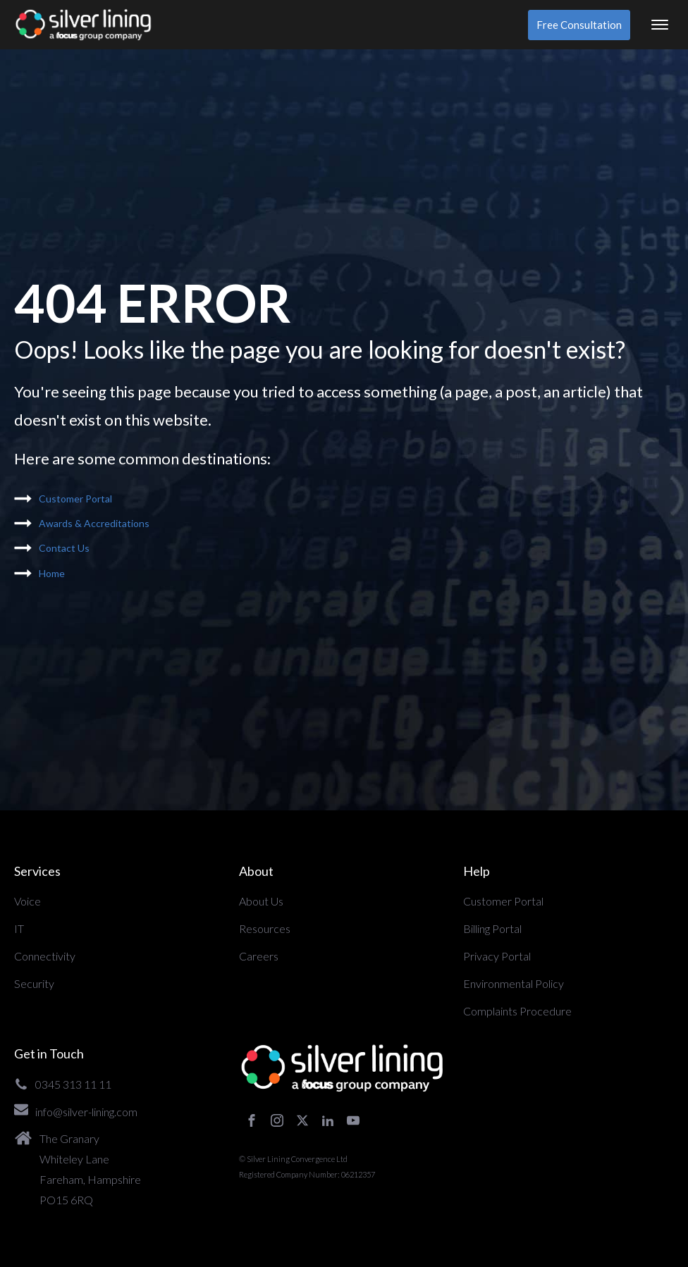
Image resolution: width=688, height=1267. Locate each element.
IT (19, 928)
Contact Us (64, 548)
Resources (264, 928)
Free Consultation (579, 24)
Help (476, 871)
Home (52, 573)
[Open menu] (660, 24)
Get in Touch (49, 1053)
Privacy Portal (497, 956)
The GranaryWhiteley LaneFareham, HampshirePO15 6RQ (90, 1169)
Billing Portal (492, 928)
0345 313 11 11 (73, 1084)
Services (37, 871)
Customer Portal (75, 499)
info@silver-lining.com (86, 1111)
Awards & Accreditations (94, 523)
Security (34, 983)
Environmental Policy (513, 983)
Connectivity (44, 956)
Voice (27, 901)
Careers (258, 956)
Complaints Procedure (517, 1011)
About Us (261, 901)
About (256, 871)
